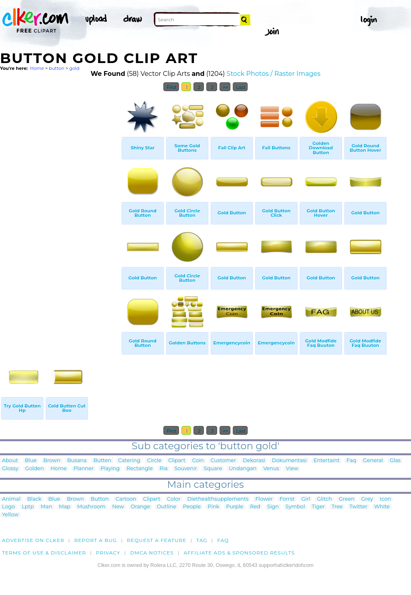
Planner (83, 468)
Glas (395, 460)
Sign (273, 506)
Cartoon (126, 499)
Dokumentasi (289, 460)
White (382, 506)
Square (213, 468)
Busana (76, 460)
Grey (367, 499)
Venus (271, 468)
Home (37, 68)
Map (64, 506)
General (373, 460)
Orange (140, 506)
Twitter (358, 506)
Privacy (108, 553)
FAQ (223, 540)
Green (346, 499)
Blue (31, 460)
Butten (103, 460)
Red (255, 506)
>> (225, 87)
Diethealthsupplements (218, 499)
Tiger (318, 506)
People (192, 506)
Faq (351, 460)
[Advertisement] (60, 216)
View (292, 468)
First (171, 87)
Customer (223, 460)
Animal (11, 499)
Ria (163, 468)
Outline (166, 506)
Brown (51, 460)
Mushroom (91, 506)
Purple (234, 506)
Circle (154, 460)
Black (34, 499)
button (56, 68)
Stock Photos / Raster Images (274, 73)
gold (74, 68)
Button (100, 499)
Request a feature (156, 540)
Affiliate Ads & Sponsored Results (239, 553)
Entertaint (326, 460)
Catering (129, 460)
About (10, 460)
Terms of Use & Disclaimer (44, 553)
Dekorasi (254, 460)
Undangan (242, 468)
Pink (213, 506)
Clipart (176, 460)
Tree (337, 506)
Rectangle (139, 468)
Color (173, 499)
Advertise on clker (33, 540)
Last (240, 87)
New (118, 506)
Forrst (286, 499)
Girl (305, 499)
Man (46, 506)
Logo (8, 506)
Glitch (324, 499)
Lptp (28, 506)
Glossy (10, 468)
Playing (110, 468)
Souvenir (186, 468)
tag (201, 540)
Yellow (10, 515)
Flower (264, 499)
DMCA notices (152, 553)
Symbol (295, 506)
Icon (385, 499)
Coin (198, 460)
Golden (34, 468)
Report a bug (95, 540)
